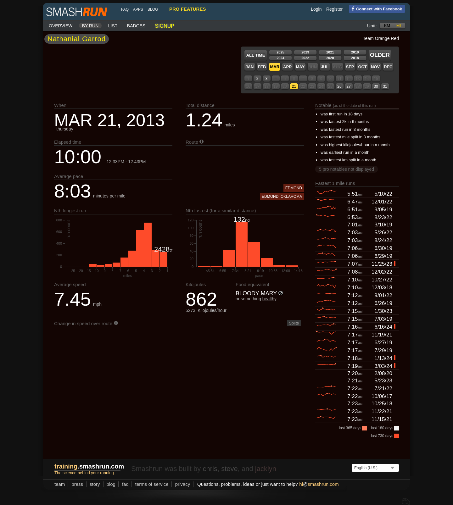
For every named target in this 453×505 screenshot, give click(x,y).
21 (294, 86)
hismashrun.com (318, 484)
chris (210, 469)
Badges (136, 25)
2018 (355, 58)
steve (229, 469)
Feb (262, 66)
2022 (305, 58)
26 (339, 86)
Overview (60, 25)
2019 (355, 52)
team (59, 484)
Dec (388, 66)
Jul (325, 66)
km (387, 25)
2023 (305, 52)
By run (90, 25)
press (77, 484)
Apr (287, 66)
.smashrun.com (89, 466)
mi (398, 25)
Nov (375, 66)
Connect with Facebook (375, 8)
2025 (280, 52)
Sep (350, 66)
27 (348, 86)
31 (385, 86)
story (95, 484)
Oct (362, 66)
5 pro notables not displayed (346, 169)
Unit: (372, 25)
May (300, 66)
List (113, 25)
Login (316, 9)
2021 (330, 52)
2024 (280, 58)
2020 (330, 58)
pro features (187, 9)
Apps (138, 9)
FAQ (125, 9)
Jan (249, 66)
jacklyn (265, 469)
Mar (274, 66)
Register (334, 9)
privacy (182, 484)
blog (153, 9)
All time (255, 55)
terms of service (152, 484)
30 (376, 86)
